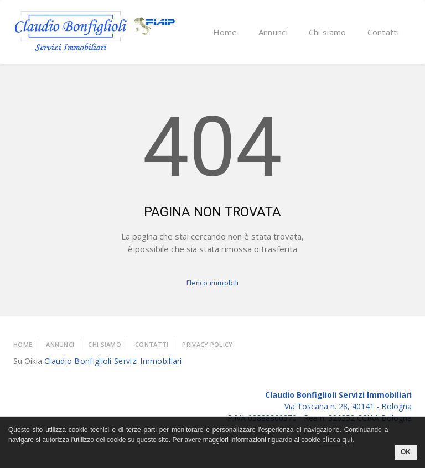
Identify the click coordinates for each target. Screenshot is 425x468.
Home (225, 32)
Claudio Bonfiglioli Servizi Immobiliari (113, 361)
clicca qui (337, 439)
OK (406, 452)
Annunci (273, 32)
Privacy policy (207, 344)
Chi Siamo (104, 344)
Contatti (383, 32)
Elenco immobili (212, 283)
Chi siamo (327, 32)
